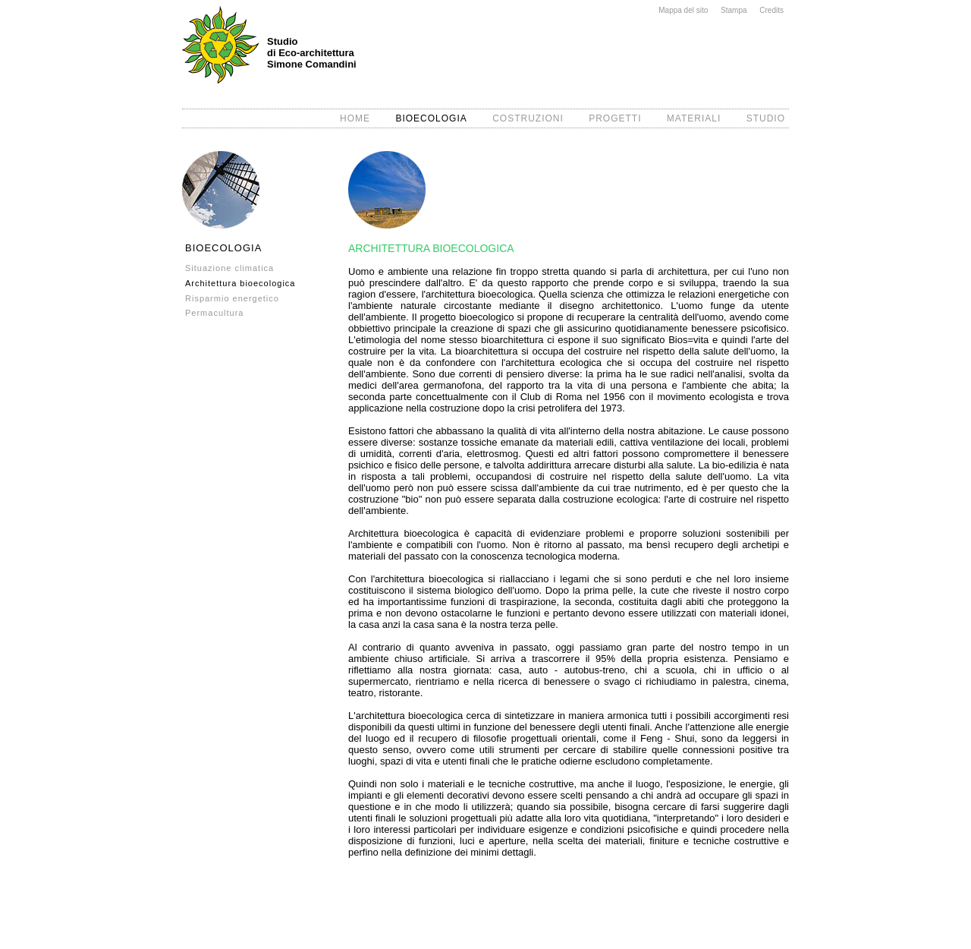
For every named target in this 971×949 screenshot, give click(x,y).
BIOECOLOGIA (431, 118)
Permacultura (214, 312)
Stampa (733, 10)
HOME (355, 118)
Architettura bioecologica (240, 283)
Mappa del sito (683, 10)
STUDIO (765, 118)
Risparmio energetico (232, 298)
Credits (771, 10)
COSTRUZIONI (528, 118)
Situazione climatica (229, 268)
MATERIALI (694, 118)
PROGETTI (615, 118)
